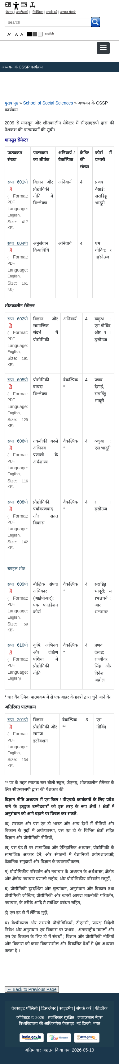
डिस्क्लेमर (48, 1008)
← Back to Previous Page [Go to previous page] (32, 989)
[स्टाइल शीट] (16, 568)
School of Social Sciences (48, 102)
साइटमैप (66, 1008)
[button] (103, 47)
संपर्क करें (51, 12)
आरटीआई (22, 12)
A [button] (22, 34)
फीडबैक (101, 1008)
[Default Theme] (40, 34)
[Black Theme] (29, 34)
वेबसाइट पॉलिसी (24, 1008)
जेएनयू (9, 12)
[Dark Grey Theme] (35, 34)
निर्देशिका (38, 12)
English (49, 33)
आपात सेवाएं (68, 12)
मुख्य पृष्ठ (11, 102)
